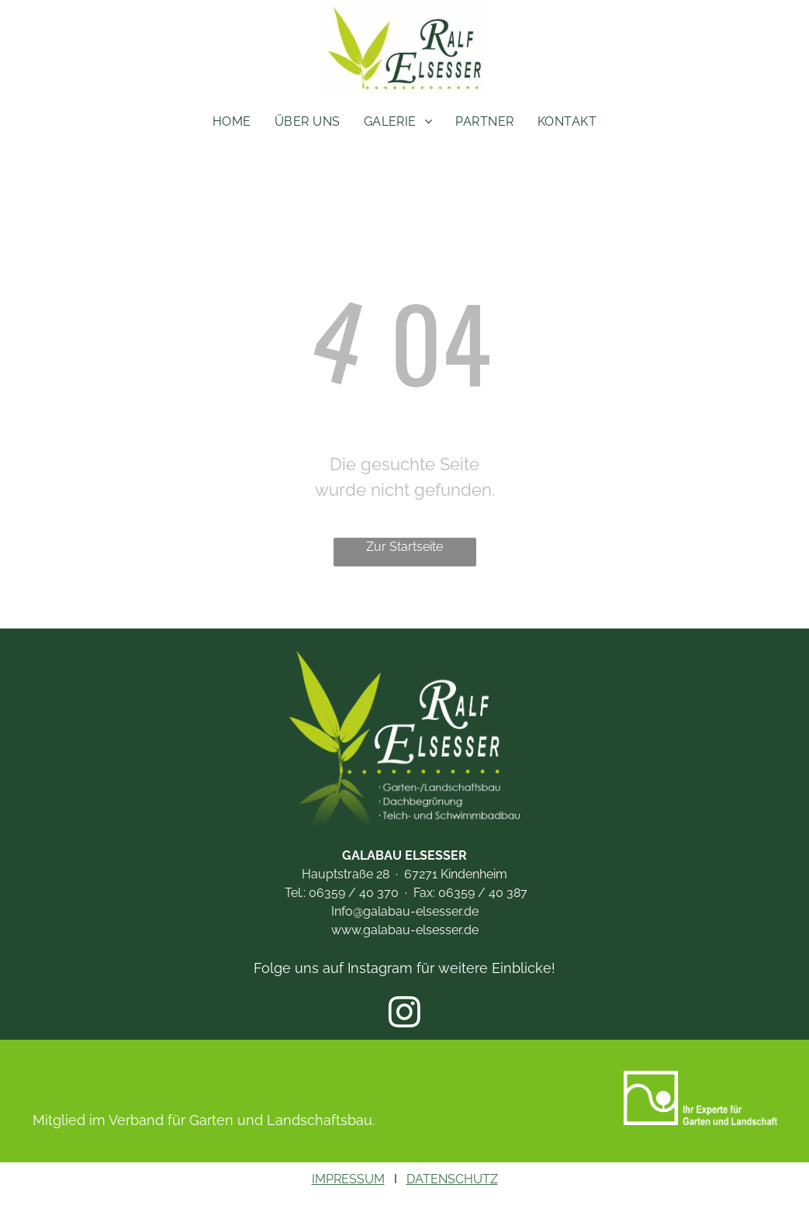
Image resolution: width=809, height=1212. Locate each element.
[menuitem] (232, 122)
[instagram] (404, 1014)
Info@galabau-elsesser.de (405, 911)
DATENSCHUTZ (452, 1179)
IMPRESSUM (348, 1179)
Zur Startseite (404, 546)
